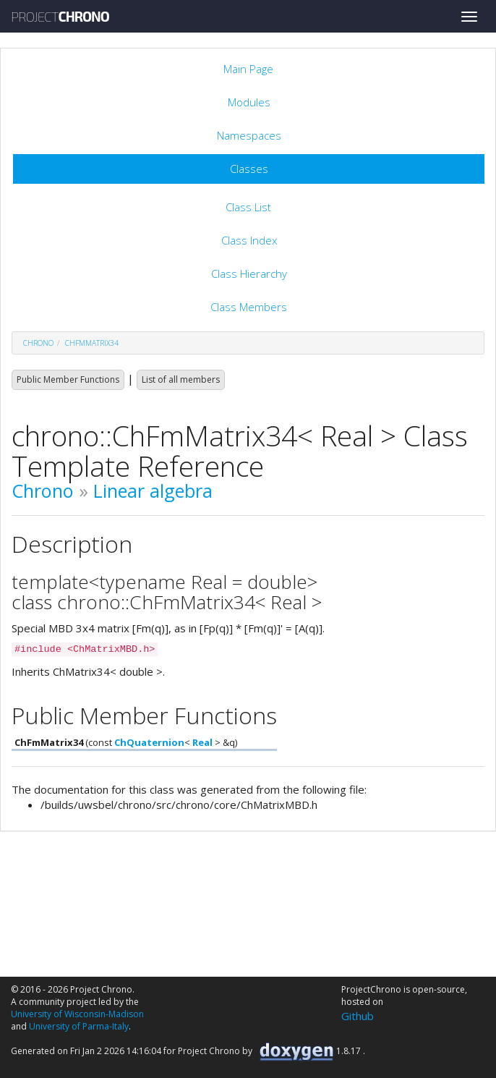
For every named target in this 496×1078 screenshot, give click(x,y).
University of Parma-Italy (79, 1026)
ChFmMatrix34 (92, 343)
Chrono (43, 490)
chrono (38, 343)
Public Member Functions (68, 379)
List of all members (181, 379)
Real (202, 742)
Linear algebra (153, 490)
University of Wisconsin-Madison (77, 1014)
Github (357, 1016)
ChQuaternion (149, 742)
